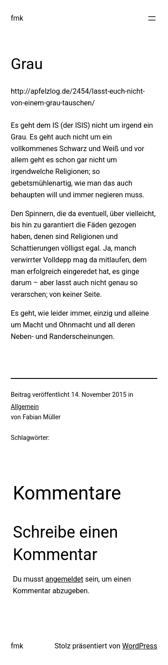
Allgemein (25, 406)
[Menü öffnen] (151, 18)
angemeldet (64, 579)
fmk (17, 18)
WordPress (139, 646)
